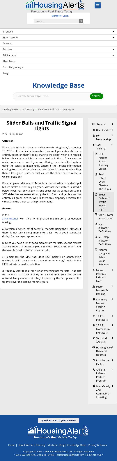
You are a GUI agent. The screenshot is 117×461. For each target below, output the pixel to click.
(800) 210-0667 (95, 454)
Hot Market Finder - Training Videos (103, 161)
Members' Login (60, 15)
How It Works (25, 445)
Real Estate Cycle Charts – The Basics (105, 182)
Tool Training (28, 109)
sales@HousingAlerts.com (70, 454)
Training (40, 445)
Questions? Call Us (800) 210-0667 (58, 420)
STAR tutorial (10, 218)
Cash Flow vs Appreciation (105, 216)
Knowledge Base (10, 109)
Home (11, 445)
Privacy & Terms (97, 445)
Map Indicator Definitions (104, 227)
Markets (52, 445)
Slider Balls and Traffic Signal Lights (56, 109)
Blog (61, 445)
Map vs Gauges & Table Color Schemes (104, 257)
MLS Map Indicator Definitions (104, 240)
